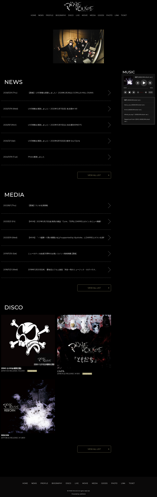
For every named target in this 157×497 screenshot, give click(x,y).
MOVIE (85, 15)
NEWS (41, 15)
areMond (82, 494)
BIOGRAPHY (61, 15)
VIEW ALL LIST (94, 175)
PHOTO (109, 15)
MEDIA (93, 15)
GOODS (101, 15)
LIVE (78, 15)
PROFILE (49, 15)
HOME (33, 15)
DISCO (71, 15)
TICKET (124, 15)
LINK (117, 15)
